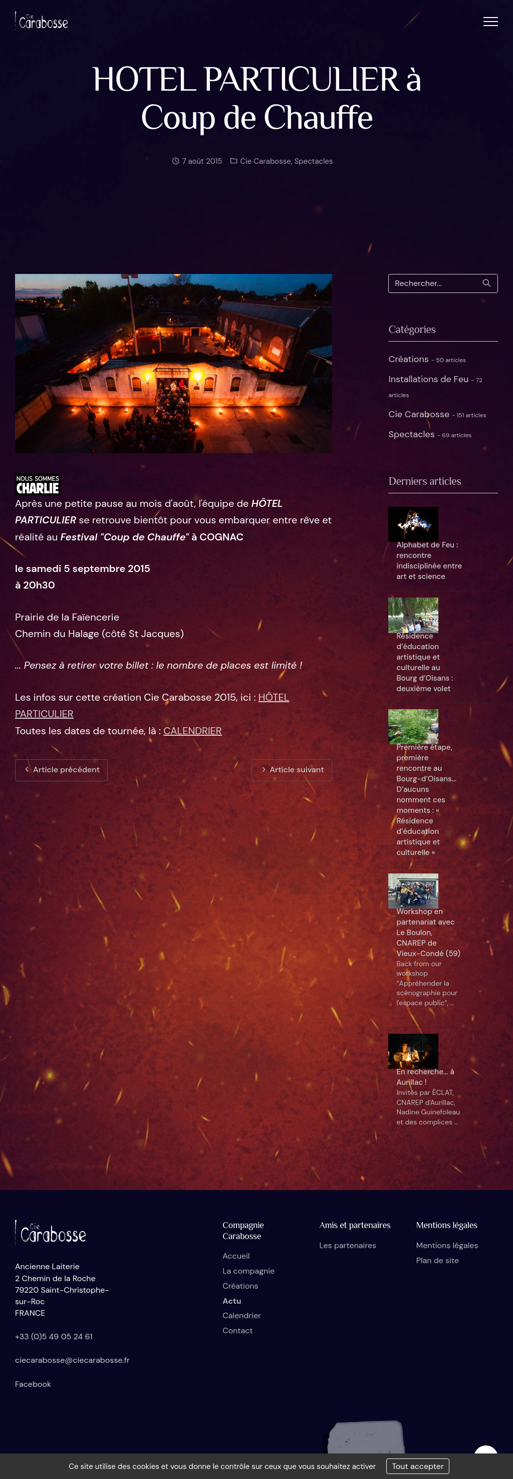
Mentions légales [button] (447, 1245)
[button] (490, 21)
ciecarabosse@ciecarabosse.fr (72, 1360)
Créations (427, 359)
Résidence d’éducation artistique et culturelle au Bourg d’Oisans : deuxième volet (424, 662)
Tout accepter (418, 1466)
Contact (237, 1330)
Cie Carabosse (264, 170)
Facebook (33, 1384)
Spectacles (314, 170)
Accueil (235, 1256)
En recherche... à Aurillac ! (425, 1077)
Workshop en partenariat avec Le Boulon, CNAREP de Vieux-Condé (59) (428, 933)
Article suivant (292, 769)
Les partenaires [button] (347, 1245)
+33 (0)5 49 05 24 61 (54, 1336)
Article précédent (61, 769)
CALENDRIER (192, 730)
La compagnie (248, 1271)
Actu (231, 1301)
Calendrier (241, 1315)
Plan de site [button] (437, 1260)
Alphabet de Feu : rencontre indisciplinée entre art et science (429, 560)
